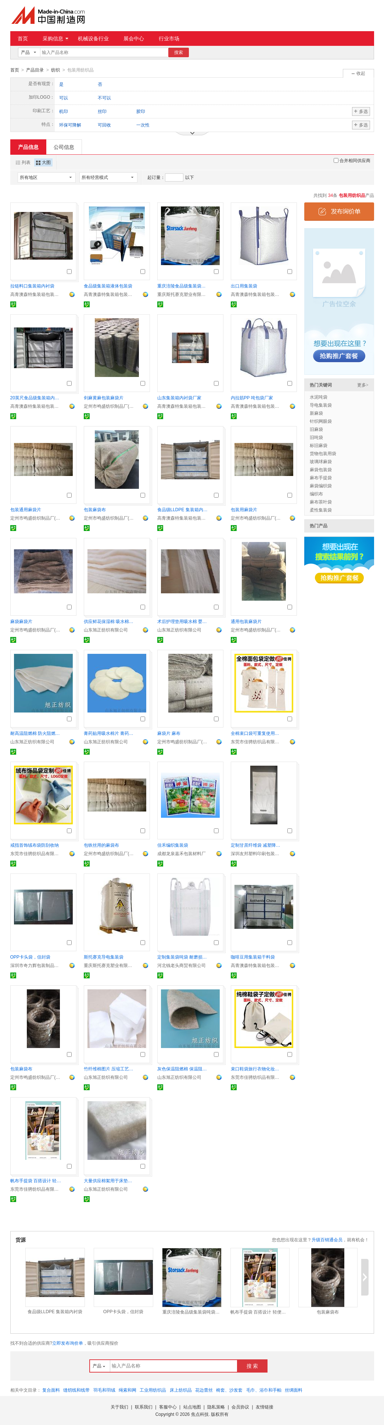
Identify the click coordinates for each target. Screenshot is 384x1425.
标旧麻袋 (318, 445)
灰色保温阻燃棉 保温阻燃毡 (183, 1068)
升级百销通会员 (327, 1239)
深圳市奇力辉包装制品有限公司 (36, 965)
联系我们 (143, 1406)
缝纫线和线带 (76, 1389)
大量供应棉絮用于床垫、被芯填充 (109, 1180)
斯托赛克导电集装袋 (103, 956)
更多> (363, 384)
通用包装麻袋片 (246, 621)
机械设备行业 (93, 38)
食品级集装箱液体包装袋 (108, 285)
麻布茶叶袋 (321, 501)
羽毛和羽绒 (104, 1389)
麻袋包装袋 (321, 469)
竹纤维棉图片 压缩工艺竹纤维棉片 (109, 1068)
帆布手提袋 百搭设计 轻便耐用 (36, 1180)
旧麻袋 (316, 429)
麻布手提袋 (321, 477)
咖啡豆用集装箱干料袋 (253, 956)
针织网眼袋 (321, 421)
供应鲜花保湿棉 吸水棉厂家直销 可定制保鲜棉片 (109, 621)
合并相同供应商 (352, 160)
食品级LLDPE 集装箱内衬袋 (183, 509)
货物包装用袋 (323, 453)
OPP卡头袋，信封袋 (30, 956)
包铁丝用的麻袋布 (101, 844)
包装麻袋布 (95, 509)
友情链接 (264, 1406)
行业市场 (169, 38)
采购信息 (55, 38)
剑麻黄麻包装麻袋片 (103, 397)
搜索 (178, 52)
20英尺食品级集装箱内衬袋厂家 (36, 397)
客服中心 (168, 1406)
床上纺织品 (181, 1389)
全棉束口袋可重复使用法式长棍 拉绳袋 (256, 733)
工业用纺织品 (153, 1389)
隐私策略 (216, 1406)
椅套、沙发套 (229, 1389)
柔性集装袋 (321, 509)
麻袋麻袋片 (21, 621)
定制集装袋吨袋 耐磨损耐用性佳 (183, 956)
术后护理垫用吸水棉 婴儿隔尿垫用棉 (183, 621)
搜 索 (252, 1366)
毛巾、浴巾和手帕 (263, 1389)
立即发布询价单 (67, 1342)
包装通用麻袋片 (25, 509)
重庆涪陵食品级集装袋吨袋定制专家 (183, 285)
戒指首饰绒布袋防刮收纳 (34, 844)
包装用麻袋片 (244, 509)
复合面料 (51, 1389)
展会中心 (133, 38)
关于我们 (119, 1406)
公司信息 (64, 147)
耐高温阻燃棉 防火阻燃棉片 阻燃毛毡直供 (36, 733)
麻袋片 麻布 (168, 733)
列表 (23, 162)
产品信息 (28, 147)
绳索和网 (127, 1389)
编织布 (316, 493)
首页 (23, 38)
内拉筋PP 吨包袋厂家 (252, 397)
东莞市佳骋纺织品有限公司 (256, 741)
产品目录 (35, 70)
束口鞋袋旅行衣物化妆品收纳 (256, 1068)
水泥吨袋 (318, 396)
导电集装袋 (321, 404)
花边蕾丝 (204, 1389)
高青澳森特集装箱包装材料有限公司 (36, 294)
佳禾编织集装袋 (172, 844)
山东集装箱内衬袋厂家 (179, 397)
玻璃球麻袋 (321, 461)
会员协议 (240, 1406)
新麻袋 (316, 412)
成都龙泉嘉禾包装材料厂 (181, 853)
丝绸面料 (293, 1389)
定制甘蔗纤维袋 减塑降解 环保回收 (256, 844)
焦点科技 (200, 1414)
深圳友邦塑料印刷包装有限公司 (256, 853)
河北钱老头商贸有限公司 (181, 965)
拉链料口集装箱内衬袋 (32, 285)
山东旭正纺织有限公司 (106, 629)
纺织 (55, 70)
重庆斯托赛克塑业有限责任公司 (183, 294)
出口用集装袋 (244, 285)
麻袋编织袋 (321, 485)
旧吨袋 (316, 437)
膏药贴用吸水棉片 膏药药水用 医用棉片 (109, 733)
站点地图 (192, 1406)
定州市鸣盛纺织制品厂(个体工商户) (109, 406)
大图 (43, 162)
